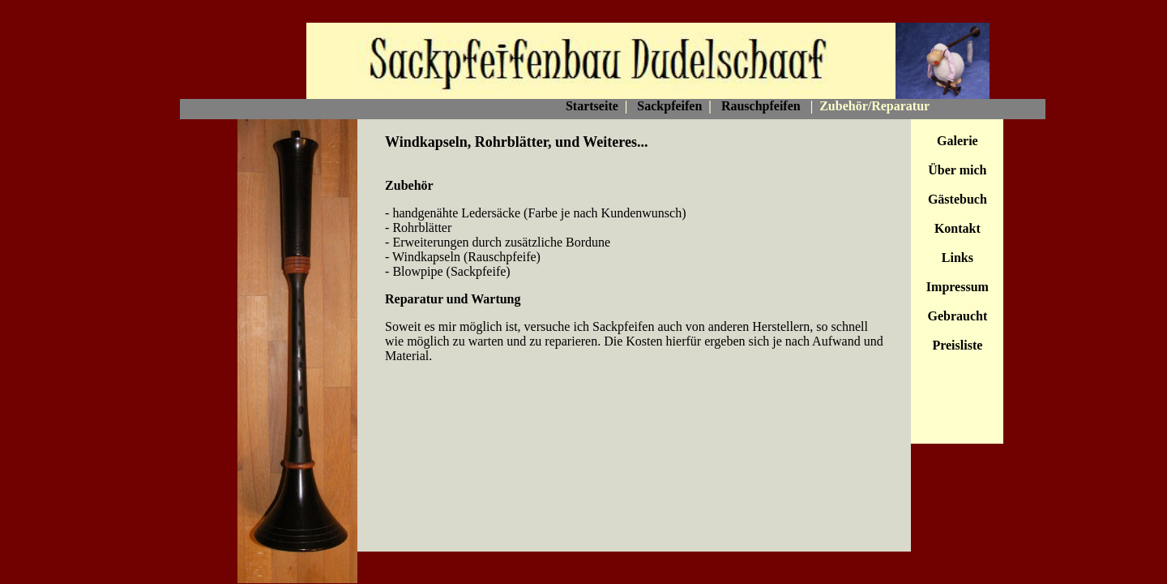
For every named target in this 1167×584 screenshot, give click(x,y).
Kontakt (957, 228)
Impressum (957, 287)
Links (957, 257)
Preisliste (957, 345)
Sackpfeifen (669, 106)
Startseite (592, 106)
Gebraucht (957, 316)
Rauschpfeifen (761, 106)
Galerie (957, 141)
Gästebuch (957, 199)
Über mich (957, 170)
